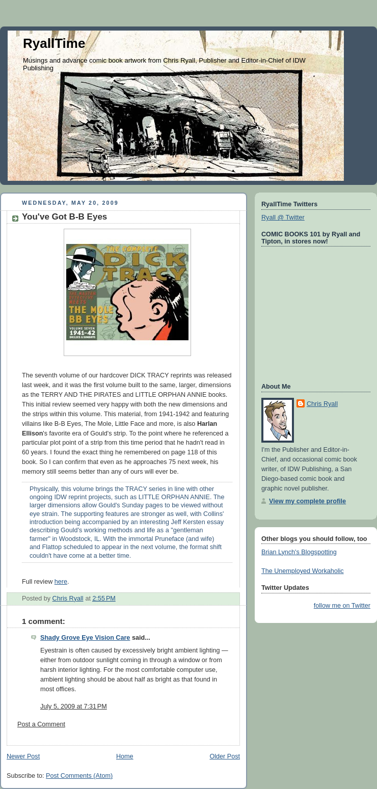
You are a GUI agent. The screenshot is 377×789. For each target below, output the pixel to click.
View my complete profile (307, 501)
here (61, 581)
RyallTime (54, 43)
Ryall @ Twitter (283, 217)
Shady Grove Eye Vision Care (85, 637)
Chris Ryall (322, 403)
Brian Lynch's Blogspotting (299, 552)
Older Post (224, 756)
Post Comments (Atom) (79, 775)
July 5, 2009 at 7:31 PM (73, 706)
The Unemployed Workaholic (302, 571)
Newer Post (23, 756)
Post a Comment (41, 724)
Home (124, 756)
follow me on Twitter (342, 605)
